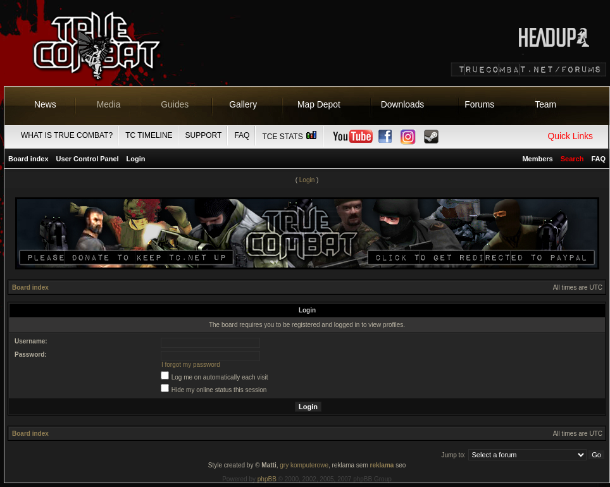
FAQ (241, 135)
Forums (479, 104)
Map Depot (318, 104)
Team (545, 104)
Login (136, 159)
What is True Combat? (67, 135)
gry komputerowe (304, 465)
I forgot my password (190, 364)
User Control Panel (87, 159)
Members (537, 159)
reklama (382, 465)
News (45, 104)
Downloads (403, 104)
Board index (28, 159)
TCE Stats (290, 136)
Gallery (243, 104)
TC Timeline (148, 135)
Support (203, 135)
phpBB (267, 479)
